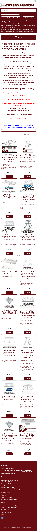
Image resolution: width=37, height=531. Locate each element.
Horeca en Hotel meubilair (29, 29)
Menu (18, 37)
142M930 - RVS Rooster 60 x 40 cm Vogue (9, 196)
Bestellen (9, 176)
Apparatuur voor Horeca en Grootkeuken (10, 16)
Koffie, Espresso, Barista (7, 22)
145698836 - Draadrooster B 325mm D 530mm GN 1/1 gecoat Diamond (27, 436)
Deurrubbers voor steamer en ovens (9, 20)
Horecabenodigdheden (25, 20)
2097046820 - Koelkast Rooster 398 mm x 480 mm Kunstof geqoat (9, 312)
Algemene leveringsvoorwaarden (9, 499)
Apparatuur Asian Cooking (28, 16)
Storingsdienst (4, 487)
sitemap (29, 527)
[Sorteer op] (27, 134)
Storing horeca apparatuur (9, 518)
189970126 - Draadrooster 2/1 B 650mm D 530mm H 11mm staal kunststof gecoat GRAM (28, 198)
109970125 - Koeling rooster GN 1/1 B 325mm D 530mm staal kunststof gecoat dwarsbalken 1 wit (27, 354)
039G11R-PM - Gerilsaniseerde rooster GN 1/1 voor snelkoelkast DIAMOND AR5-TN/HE (9, 437)
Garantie (3, 485)
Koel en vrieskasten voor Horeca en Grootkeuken (13, 23)
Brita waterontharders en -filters (8, 18)
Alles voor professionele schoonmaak (10, 14)
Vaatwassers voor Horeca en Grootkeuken (11, 29)
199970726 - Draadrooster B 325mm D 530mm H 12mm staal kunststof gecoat (27, 237)
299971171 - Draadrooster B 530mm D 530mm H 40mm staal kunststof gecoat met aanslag (27, 314)
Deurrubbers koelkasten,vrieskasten (26, 18)
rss (32, 527)
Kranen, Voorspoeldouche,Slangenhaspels (11, 25)
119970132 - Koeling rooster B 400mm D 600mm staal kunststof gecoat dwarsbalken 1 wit (27, 275)
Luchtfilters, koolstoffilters (29, 25)
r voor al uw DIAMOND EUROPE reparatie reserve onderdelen (17, 472)
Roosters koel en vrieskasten (8, 27)
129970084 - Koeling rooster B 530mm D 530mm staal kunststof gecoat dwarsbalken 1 (9, 353)
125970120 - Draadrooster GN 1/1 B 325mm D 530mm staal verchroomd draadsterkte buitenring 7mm (27, 158)
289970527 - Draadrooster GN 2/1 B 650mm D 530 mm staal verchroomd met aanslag (9, 157)
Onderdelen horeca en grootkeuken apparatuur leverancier (15, 489)
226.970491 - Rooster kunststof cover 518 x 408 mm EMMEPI (9, 397)
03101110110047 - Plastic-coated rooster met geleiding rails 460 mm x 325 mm (27, 398)
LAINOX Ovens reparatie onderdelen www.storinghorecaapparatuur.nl (17, 31)
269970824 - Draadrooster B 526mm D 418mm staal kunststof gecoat (9, 237)
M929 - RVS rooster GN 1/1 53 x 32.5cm (9, 272)
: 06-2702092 (11, 487)
